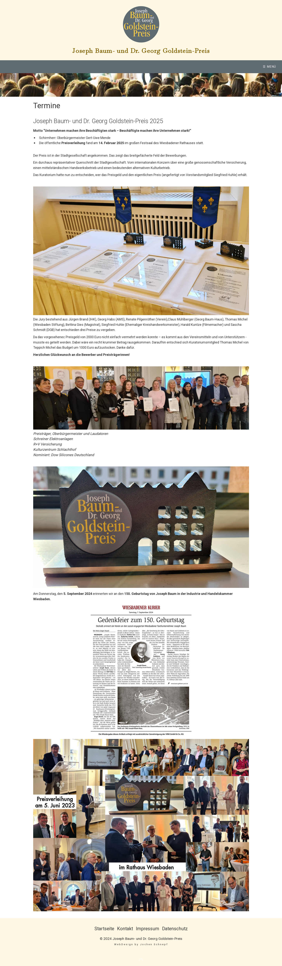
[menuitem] (52, 66)
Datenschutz (175, 928)
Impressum (147, 928)
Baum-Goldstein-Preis (99, 66)
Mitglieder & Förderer (197, 66)
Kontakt (125, 928)
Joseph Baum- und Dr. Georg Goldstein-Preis (141, 51)
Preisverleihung (147, 66)
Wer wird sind (51, 66)
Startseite (104, 928)
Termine (237, 66)
